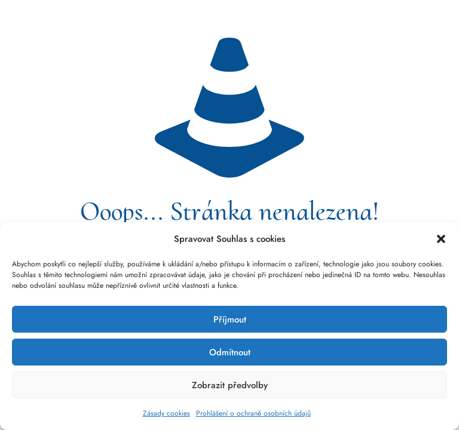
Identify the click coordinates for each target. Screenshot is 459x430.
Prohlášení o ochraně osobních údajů (253, 413)
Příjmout (229, 319)
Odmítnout (229, 352)
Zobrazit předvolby (230, 385)
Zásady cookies (166, 413)
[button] (441, 239)
